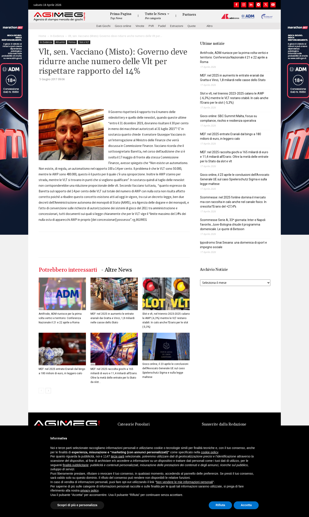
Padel (162, 26)
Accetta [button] (246, 505)
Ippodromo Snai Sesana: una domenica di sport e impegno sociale (233, 245)
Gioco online (123, 26)
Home (42, 36)
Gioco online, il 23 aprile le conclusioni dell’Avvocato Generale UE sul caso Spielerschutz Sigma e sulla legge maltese (234, 179)
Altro (210, 26)
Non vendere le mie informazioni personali (184, 482)
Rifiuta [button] (220, 505)
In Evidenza (57, 36)
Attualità (60, 42)
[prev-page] (41, 390)
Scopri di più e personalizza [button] (77, 505)
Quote (191, 26)
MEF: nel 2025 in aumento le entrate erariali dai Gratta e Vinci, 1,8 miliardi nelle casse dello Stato (112, 318)
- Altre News (116, 270)
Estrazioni (176, 26)
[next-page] (48, 390)
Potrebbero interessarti (68, 270)
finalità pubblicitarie (76, 465)
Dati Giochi (103, 26)
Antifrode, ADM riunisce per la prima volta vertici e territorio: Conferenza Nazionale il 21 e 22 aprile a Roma (60, 318)
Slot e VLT (84, 42)
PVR (151, 26)
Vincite (140, 26)
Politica (72, 42)
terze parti (117, 456)
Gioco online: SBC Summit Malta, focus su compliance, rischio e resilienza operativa (228, 118)
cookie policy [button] (209, 452)
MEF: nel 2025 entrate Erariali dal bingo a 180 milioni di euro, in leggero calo (230, 136)
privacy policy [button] (90, 490)
